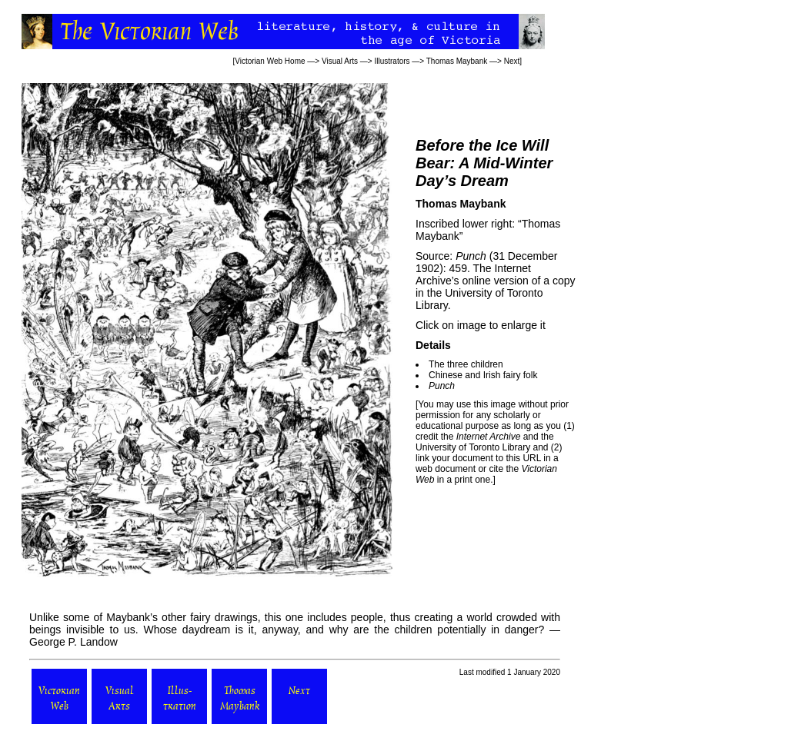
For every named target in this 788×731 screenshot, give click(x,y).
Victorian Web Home (270, 61)
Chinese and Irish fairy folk (483, 375)
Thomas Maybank (456, 61)
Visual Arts (340, 61)
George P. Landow (73, 642)
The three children (466, 364)
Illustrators (391, 61)
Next (512, 61)
